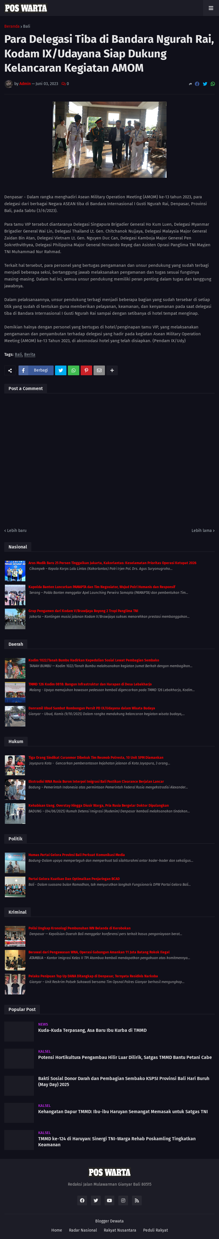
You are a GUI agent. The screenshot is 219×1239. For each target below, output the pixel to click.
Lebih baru (17, 530)
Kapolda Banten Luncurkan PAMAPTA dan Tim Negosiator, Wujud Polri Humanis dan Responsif (102, 587)
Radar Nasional (83, 1230)
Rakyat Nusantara (120, 1230)
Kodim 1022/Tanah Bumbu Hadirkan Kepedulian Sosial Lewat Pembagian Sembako (94, 660)
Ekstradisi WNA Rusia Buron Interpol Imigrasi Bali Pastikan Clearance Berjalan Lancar (96, 782)
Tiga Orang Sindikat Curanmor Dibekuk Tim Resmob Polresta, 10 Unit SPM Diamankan (96, 758)
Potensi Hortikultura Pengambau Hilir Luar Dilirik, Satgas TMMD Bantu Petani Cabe (125, 1057)
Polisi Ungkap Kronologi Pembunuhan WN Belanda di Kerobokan (80, 928)
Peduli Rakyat (155, 1230)
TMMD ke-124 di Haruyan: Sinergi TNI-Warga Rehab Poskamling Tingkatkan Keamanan (117, 1141)
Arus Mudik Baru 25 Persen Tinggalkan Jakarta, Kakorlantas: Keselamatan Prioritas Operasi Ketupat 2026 (112, 563)
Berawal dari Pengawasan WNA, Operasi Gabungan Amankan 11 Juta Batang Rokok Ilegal (99, 952)
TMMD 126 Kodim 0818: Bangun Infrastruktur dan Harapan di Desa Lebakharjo (90, 684)
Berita (29, 355)
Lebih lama (202, 530)
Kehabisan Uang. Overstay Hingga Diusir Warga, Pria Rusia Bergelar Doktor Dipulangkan (99, 806)
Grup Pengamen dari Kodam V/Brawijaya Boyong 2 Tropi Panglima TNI (83, 611)
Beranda (12, 27)
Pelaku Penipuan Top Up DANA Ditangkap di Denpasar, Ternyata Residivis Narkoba (93, 976)
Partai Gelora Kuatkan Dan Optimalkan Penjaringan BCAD (74, 879)
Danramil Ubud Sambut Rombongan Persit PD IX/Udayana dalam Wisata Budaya (92, 708)
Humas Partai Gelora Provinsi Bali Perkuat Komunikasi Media (77, 855)
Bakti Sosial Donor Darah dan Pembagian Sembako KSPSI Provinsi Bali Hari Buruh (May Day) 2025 (123, 1081)
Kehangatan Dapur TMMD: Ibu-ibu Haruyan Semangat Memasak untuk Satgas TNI (123, 1111)
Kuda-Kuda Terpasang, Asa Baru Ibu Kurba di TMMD (92, 1030)
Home (56, 1230)
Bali (26, 27)
